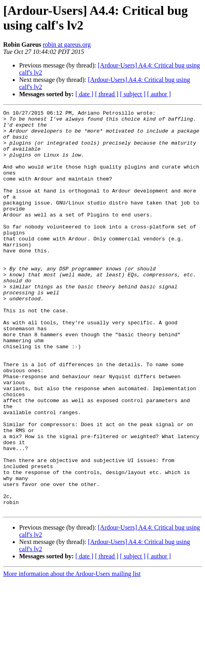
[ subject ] (133, 94)
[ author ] (159, 94)
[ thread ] (106, 94)
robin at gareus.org (67, 44)
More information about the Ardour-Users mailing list (72, 654)
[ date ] (84, 94)
